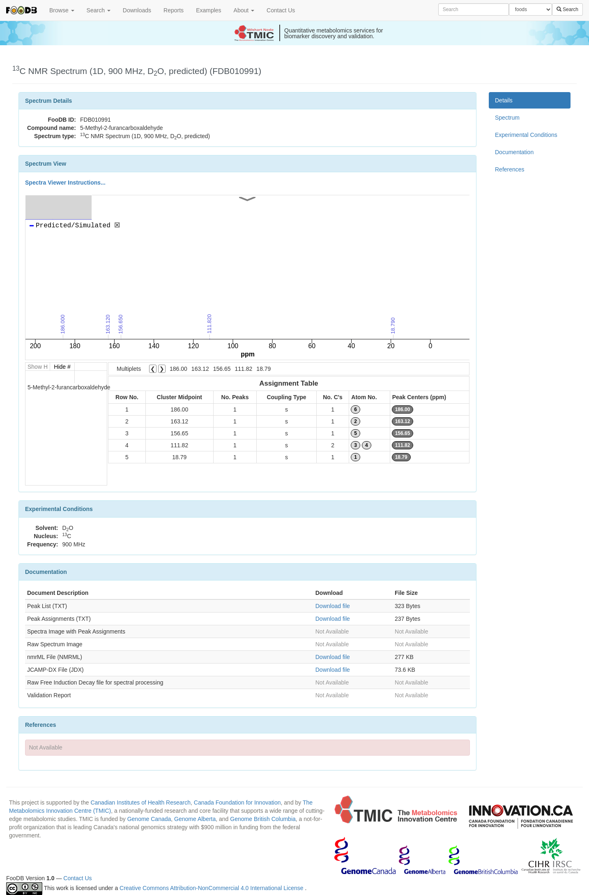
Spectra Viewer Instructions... (65, 182)
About (244, 10)
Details (504, 100)
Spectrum (507, 117)
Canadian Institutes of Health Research (140, 802)
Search (98, 10)
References (510, 169)
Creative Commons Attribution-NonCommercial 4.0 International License (212, 888)
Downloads (137, 10)
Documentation (514, 152)
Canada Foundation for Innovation (237, 802)
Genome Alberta (195, 819)
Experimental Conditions (526, 135)
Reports (173, 10)
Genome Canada (149, 819)
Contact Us (281, 10)
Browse (61, 10)
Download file (332, 606)
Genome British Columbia (263, 819)
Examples (208, 10)
